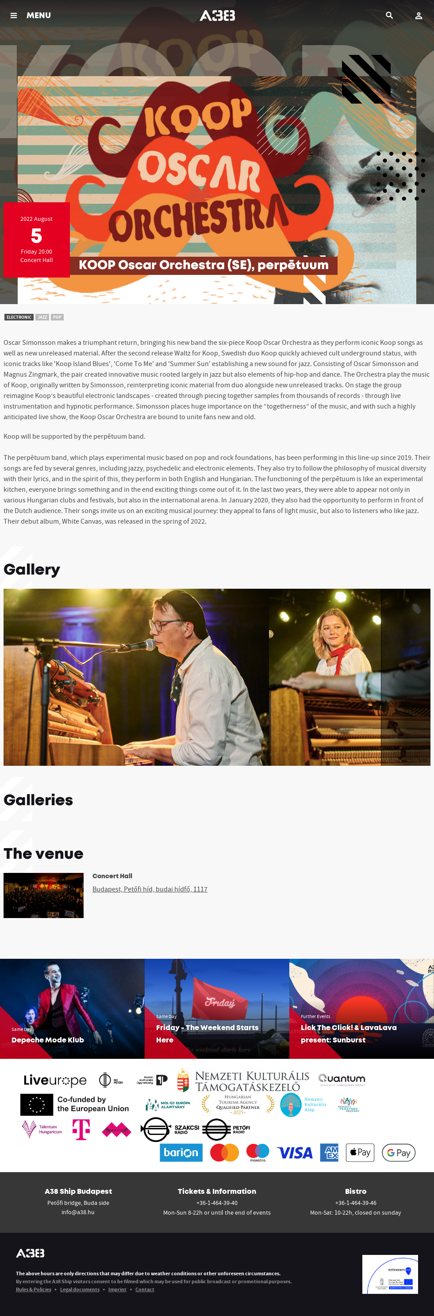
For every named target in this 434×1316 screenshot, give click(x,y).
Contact (144, 1289)
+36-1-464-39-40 (217, 1203)
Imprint (117, 1289)
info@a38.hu (78, 1212)
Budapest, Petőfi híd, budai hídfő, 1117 (149, 888)
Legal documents (80, 1289)
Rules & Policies (33, 1289)
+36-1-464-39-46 (355, 1203)
